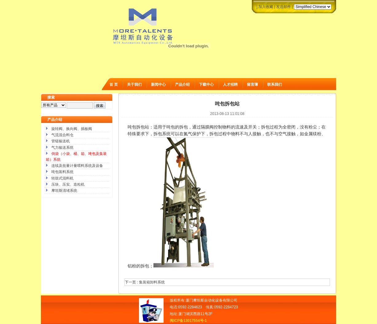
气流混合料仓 (62, 135)
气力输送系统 (62, 147)
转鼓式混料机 (62, 178)
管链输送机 (60, 141)
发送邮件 (283, 7)
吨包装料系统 (62, 172)
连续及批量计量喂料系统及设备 (77, 166)
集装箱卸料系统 (152, 282)
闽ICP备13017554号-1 (188, 320)
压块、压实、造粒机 (68, 184)
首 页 (113, 84)
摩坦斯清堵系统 (64, 190)
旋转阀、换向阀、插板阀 (71, 129)
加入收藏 (265, 7)
